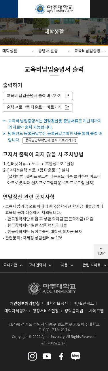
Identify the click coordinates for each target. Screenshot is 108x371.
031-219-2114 (56, 330)
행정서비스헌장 (46, 311)
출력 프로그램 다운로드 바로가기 (34, 107)
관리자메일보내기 (54, 343)
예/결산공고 (84, 303)
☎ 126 (56, 238)
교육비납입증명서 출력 (91, 51)
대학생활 (9, 51)
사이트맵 (96, 311)
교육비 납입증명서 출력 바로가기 (34, 96)
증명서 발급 (48, 51)
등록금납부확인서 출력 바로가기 (48, 140)
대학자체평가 (15, 311)
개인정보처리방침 (25, 303)
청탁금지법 (74, 311)
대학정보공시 (57, 303)
